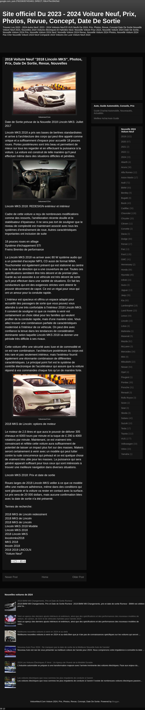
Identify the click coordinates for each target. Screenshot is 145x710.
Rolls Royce (127, 397)
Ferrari (124, 244)
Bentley (124, 193)
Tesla (123, 428)
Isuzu (123, 285)
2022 (123, 152)
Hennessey (126, 264)
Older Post (78, 577)
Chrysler (125, 218)
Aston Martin (127, 177)
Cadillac (125, 208)
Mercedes (126, 351)
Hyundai (125, 275)
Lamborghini (127, 305)
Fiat (123, 249)
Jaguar (124, 290)
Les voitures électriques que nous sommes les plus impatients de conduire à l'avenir (55, 678)
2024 (123, 157)
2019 (123, 136)
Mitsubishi (126, 362)
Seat (123, 408)
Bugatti (124, 198)
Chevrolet (125, 213)
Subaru (124, 418)
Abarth (124, 162)
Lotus (123, 326)
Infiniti (124, 280)
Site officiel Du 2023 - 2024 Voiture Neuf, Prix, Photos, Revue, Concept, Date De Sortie (69, 17)
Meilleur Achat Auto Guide (106, 118)
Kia (122, 300)
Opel (123, 372)
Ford (123, 254)
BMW (123, 187)
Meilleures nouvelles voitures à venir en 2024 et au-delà (42, 632)
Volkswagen (127, 444)
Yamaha (125, 454)
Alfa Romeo (127, 172)
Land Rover (126, 310)
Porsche (125, 387)
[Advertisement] (61, 45)
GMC (123, 259)
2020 (123, 141)
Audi (123, 182)
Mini (123, 357)
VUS (123, 438)
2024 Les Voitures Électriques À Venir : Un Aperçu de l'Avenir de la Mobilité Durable (55, 662)
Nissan (124, 367)
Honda (124, 269)
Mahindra (125, 331)
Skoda (124, 413)
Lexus (124, 315)
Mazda (124, 341)
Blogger (115, 701)
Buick (123, 203)
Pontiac (124, 382)
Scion (124, 403)
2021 (123, 147)
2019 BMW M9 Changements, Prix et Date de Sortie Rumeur (44, 601)
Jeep (123, 295)
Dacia (124, 234)
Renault (125, 392)
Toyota (124, 433)
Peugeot (125, 377)
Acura (124, 167)
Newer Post (11, 577)
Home (45, 577)
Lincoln (124, 321)
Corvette (125, 229)
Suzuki (124, 423)
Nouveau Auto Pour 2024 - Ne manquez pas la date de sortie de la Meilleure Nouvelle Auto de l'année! (63, 647)
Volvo (123, 449)
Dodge (124, 239)
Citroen (124, 223)
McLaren (125, 346)
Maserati (125, 336)
